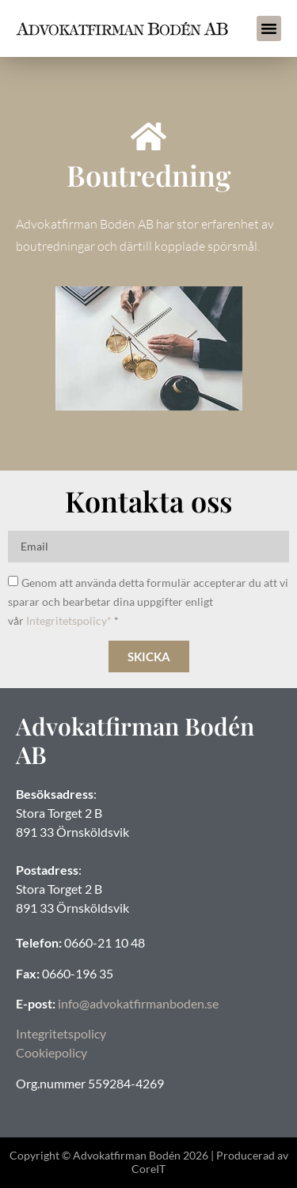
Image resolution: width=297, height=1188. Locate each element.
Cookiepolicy (51, 1052)
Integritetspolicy (61, 1033)
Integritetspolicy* (69, 620)
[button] (269, 28)
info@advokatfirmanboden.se (138, 1003)
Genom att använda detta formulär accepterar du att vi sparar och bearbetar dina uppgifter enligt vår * (148, 601)
